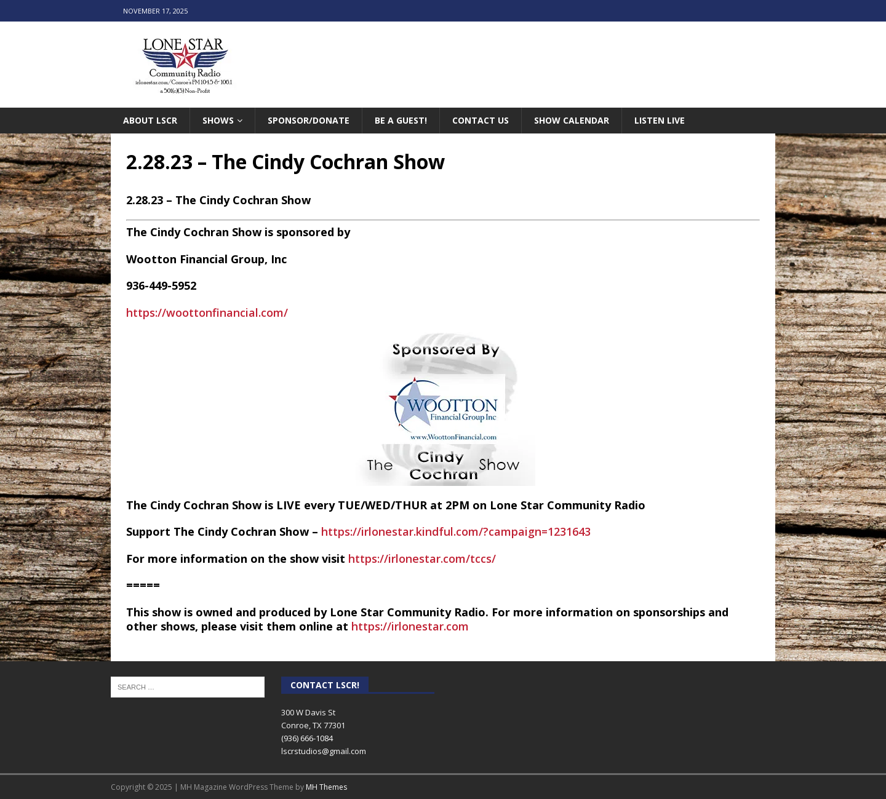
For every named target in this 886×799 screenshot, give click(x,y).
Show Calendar (571, 120)
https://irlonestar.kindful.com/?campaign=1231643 (456, 531)
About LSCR (150, 120)
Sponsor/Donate (308, 120)
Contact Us (480, 120)
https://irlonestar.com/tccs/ (422, 558)
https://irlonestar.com (410, 626)
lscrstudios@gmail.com (323, 751)
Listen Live (659, 120)
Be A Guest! (401, 120)
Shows (218, 120)
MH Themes (326, 787)
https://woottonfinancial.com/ (207, 312)
